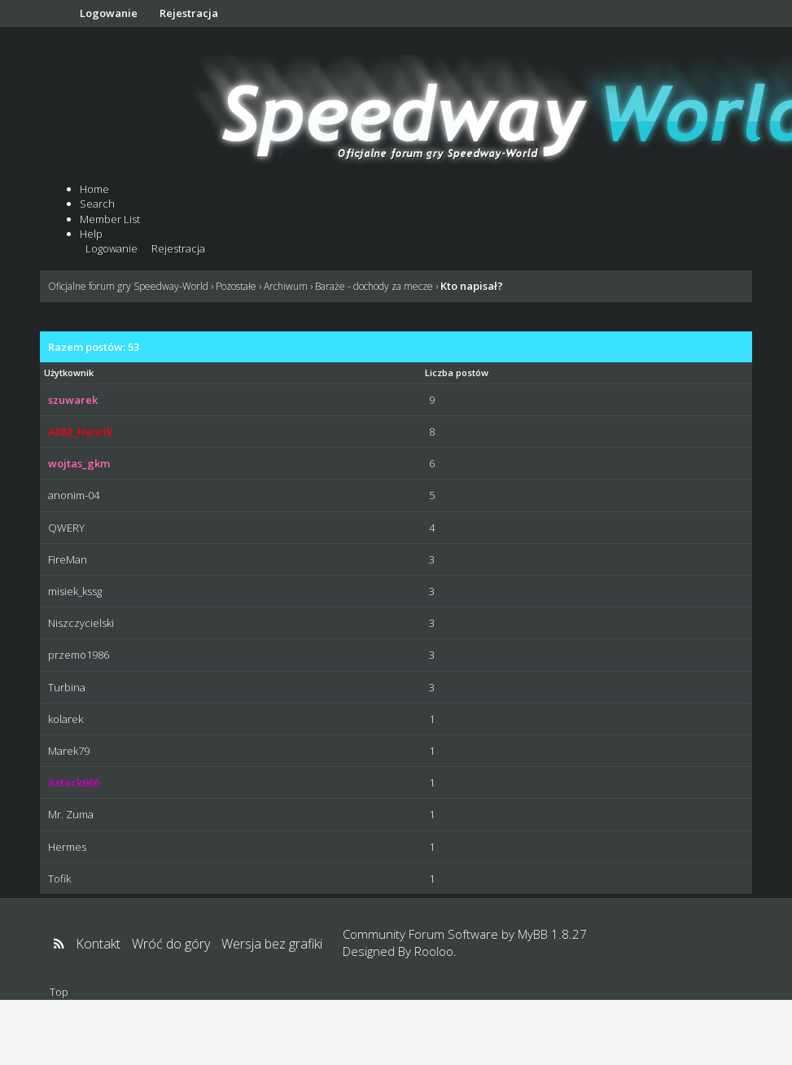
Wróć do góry (171, 943)
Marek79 (69, 750)
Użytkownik (69, 372)
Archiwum (286, 286)
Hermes (67, 846)
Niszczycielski (81, 623)
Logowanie (109, 13)
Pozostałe (236, 286)
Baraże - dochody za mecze (374, 286)
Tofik (59, 878)
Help (91, 233)
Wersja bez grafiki (271, 943)
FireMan (67, 559)
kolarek (65, 719)
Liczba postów (456, 372)
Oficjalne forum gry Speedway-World (128, 286)
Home (94, 189)
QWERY (66, 527)
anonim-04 (73, 495)
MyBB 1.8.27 (552, 934)
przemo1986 (78, 654)
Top (59, 991)
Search (97, 203)
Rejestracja (189, 13)
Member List (110, 219)
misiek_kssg (75, 591)
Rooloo (433, 951)
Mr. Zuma (71, 814)
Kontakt (98, 943)
